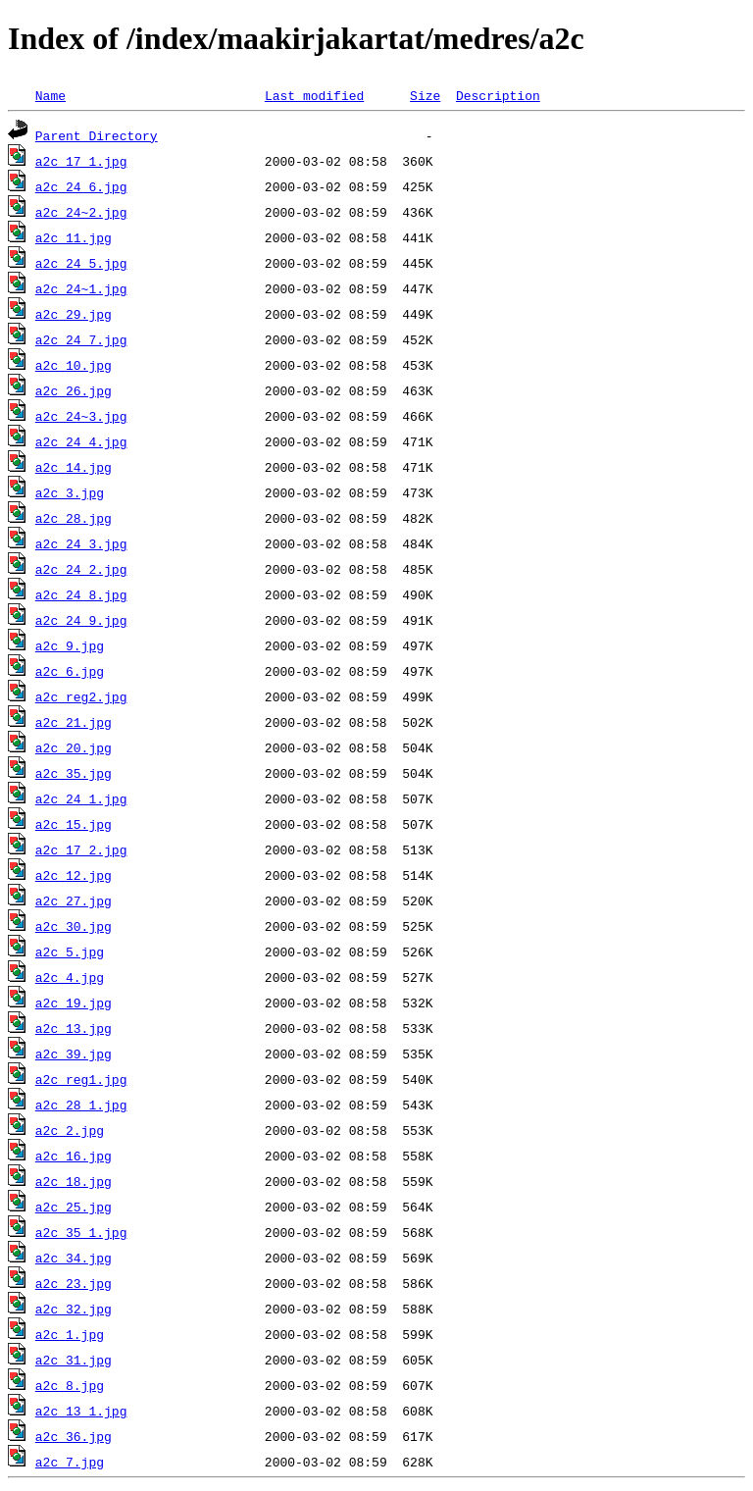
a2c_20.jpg (73, 747)
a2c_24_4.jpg (81, 441)
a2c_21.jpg (73, 722)
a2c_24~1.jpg (81, 288)
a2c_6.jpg (69, 671)
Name (50, 95)
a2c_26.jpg (73, 390)
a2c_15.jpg (73, 824)
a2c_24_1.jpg (81, 798)
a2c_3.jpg (69, 492)
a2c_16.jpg (73, 1155)
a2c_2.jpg (69, 1130)
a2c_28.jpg (73, 518)
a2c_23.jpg (73, 1283)
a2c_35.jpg (73, 773)
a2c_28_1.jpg (81, 1104)
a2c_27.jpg (73, 900)
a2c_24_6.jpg (81, 186)
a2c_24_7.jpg (81, 339)
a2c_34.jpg (73, 1257)
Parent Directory (96, 135)
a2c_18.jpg (73, 1181)
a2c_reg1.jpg (81, 1079)
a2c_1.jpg (69, 1334)
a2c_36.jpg (73, 1436)
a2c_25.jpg (73, 1206)
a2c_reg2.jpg (81, 696)
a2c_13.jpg (73, 1028)
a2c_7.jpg (69, 1461)
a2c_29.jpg (73, 314)
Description (498, 95)
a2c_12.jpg (73, 875)
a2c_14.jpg (73, 467)
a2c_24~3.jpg (81, 416)
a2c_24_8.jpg (81, 594)
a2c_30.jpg (73, 926)
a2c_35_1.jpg (81, 1232)
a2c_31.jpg (73, 1359)
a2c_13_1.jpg (81, 1410)
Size (425, 95)
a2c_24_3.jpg (81, 543)
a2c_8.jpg (69, 1385)
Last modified (314, 95)
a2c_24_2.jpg (81, 569)
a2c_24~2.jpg (81, 212)
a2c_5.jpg (69, 951)
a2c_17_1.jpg (81, 161)
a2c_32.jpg (73, 1308)
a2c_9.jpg (69, 645)
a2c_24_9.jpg (81, 620)
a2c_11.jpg (73, 237)
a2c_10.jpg (73, 365)
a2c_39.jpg (73, 1053)
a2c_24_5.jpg (81, 263)
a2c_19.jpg (73, 1002)
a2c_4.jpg (69, 977)
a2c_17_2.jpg (81, 849)
